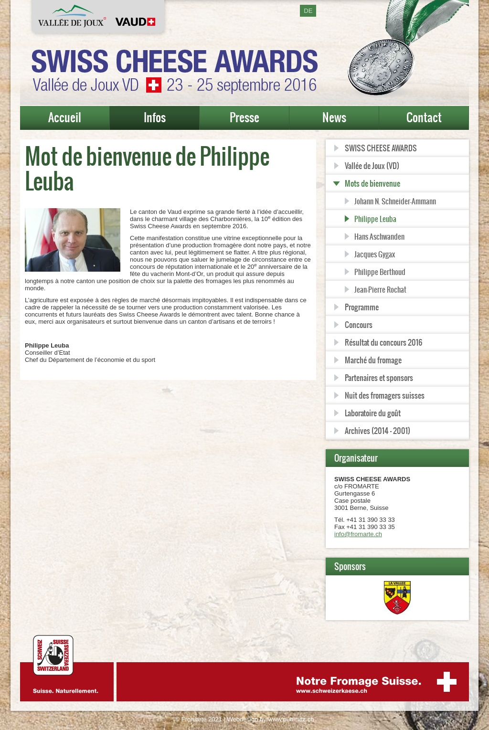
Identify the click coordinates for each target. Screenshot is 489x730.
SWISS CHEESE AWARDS (381, 148)
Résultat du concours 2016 (383, 342)
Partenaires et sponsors (379, 377)
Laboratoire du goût (373, 413)
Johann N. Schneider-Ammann (395, 201)
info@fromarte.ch (358, 534)
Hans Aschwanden (379, 236)
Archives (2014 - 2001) (377, 430)
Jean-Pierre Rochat (380, 289)
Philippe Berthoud (379, 271)
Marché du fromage (373, 360)
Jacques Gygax (374, 254)
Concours (358, 324)
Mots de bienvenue (372, 183)
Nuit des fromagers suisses (385, 395)
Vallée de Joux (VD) (372, 165)
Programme (362, 307)
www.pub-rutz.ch (291, 719)
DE (308, 10)
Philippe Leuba (375, 218)
